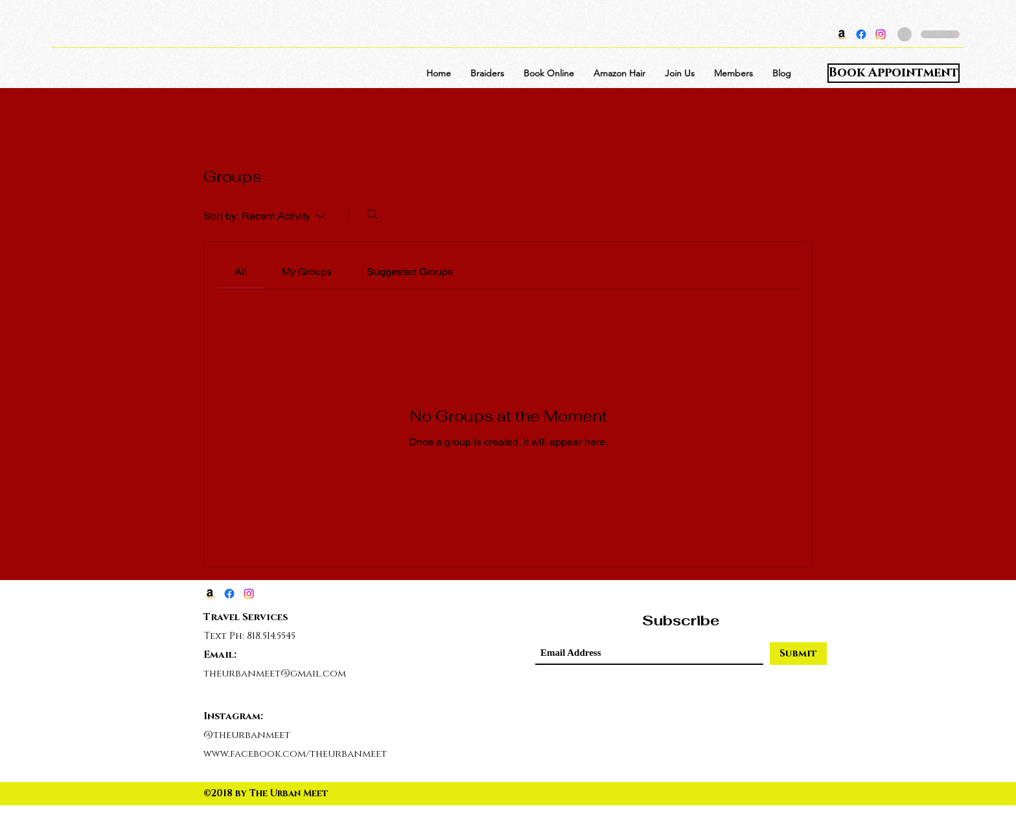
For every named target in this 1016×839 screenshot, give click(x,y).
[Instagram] (880, 34)
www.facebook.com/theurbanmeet (295, 754)
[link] (241, 271)
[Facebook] (861, 34)
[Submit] (798, 653)
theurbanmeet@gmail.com (274, 673)
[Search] (372, 214)
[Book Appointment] (893, 73)
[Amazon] (841, 34)
